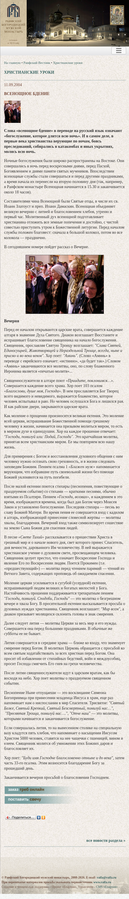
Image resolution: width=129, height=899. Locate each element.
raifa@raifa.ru (106, 877)
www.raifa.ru (102, 882)
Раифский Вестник (37, 63)
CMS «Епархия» (107, 887)
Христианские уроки (67, 63)
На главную (12, 63)
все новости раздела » (105, 840)
